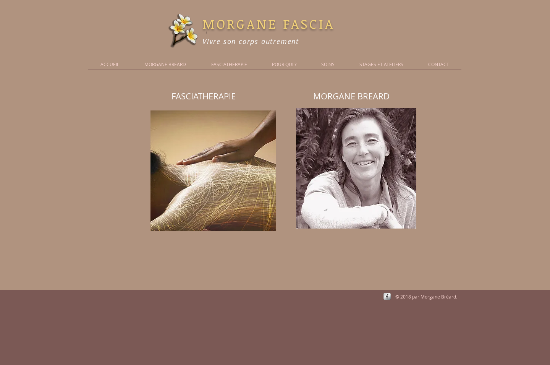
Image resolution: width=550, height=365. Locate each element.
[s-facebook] (387, 296)
